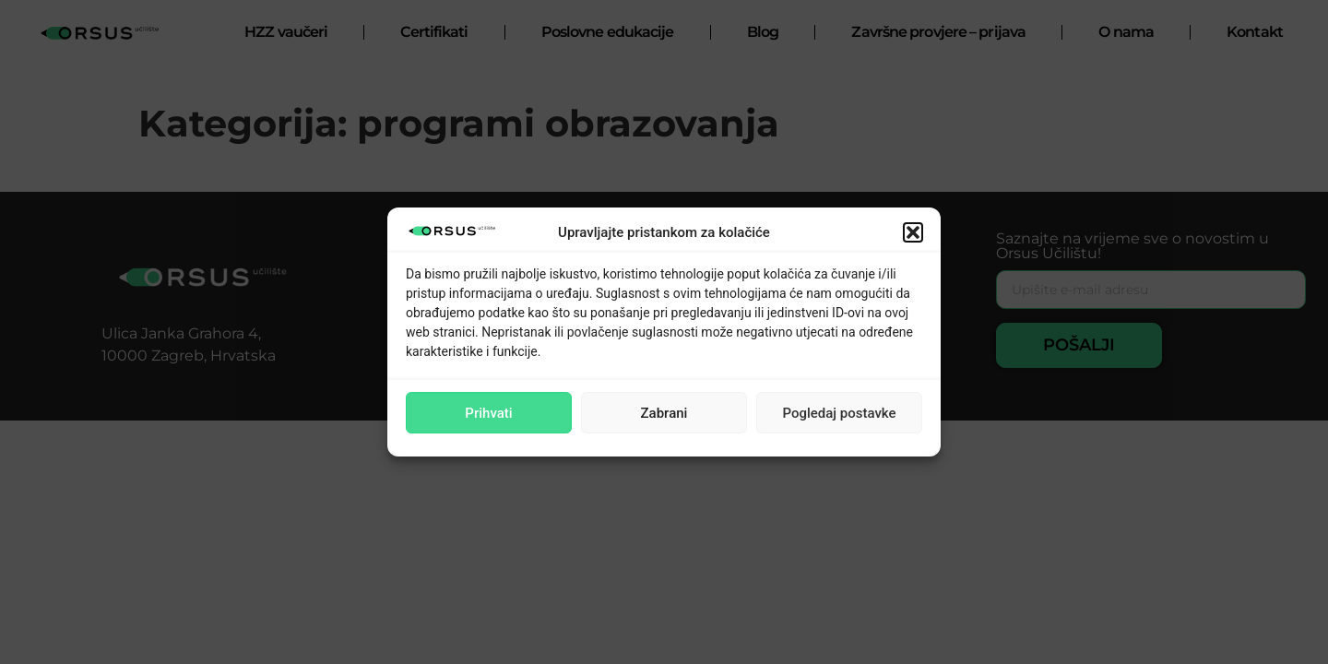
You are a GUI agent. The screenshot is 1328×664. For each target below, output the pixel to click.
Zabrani (664, 413)
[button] (913, 232)
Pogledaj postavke (838, 413)
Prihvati (488, 413)
